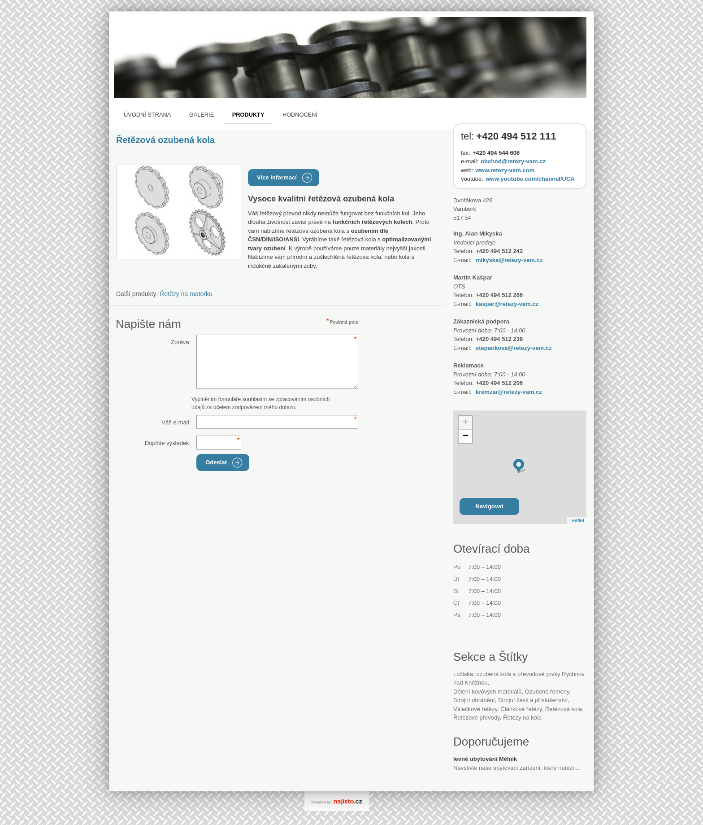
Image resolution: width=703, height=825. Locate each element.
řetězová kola (563, 709)
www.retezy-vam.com (504, 170)
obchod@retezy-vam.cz (513, 161)
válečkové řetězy (475, 709)
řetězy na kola (522, 717)
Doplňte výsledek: (168, 443)
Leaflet (576, 520)
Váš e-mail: (176, 422)
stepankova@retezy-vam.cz (513, 348)
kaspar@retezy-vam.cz (507, 304)
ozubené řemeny (547, 691)
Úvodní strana (147, 114)
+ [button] (466, 422)
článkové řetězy (521, 709)
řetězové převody (476, 717)
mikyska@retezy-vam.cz (509, 260)
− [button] (466, 436)
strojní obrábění (474, 700)
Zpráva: (181, 342)
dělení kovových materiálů (487, 691)
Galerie (201, 114)
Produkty (248, 114)
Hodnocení (299, 114)
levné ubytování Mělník (485, 758)
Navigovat (489, 506)
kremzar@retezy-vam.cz (509, 391)
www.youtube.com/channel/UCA (530, 178)
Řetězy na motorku (186, 293)
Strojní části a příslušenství (533, 700)
